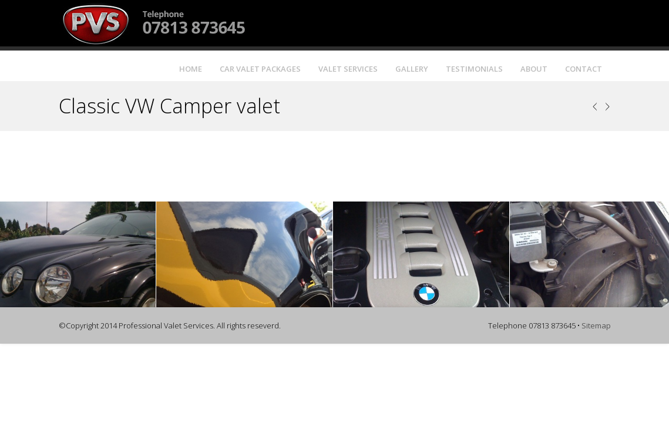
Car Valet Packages (260, 68)
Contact (583, 68)
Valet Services (348, 68)
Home (190, 68)
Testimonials (474, 68)
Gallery (411, 68)
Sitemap (596, 325)
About (533, 68)
